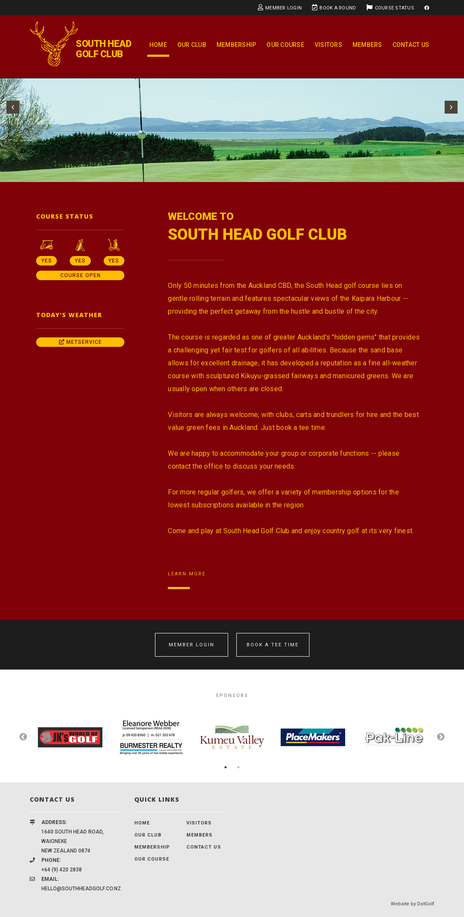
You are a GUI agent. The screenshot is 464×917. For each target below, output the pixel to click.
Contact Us (411, 44)
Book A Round (334, 7)
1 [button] (225, 767)
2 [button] (238, 767)
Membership (237, 44)
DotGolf (425, 904)
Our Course (285, 44)
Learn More (187, 574)
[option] (70, 737)
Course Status (390, 7)
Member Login (280, 7)
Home (158, 44)
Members (367, 44)
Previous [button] (23, 737)
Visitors (328, 44)
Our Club (191, 44)
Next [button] (440, 737)
